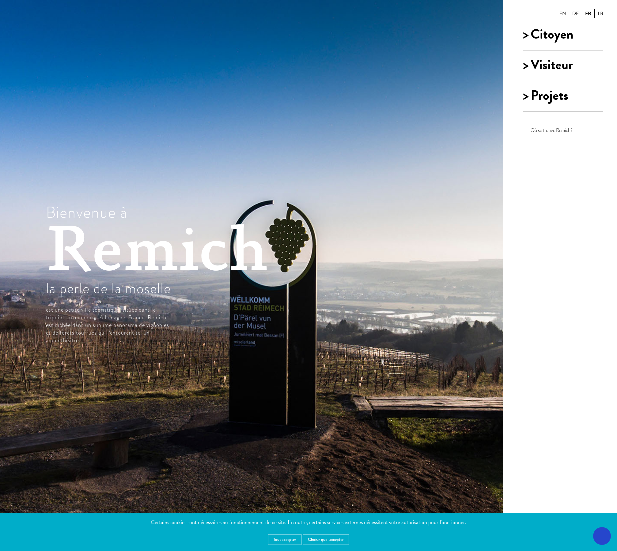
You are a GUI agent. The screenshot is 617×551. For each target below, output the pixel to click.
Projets (549, 95)
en (562, 13)
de (575, 13)
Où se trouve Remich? (552, 130)
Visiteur (552, 65)
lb (600, 13)
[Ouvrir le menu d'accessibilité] (602, 536)
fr (588, 13)
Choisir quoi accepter (326, 539)
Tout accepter (284, 539)
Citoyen (552, 34)
